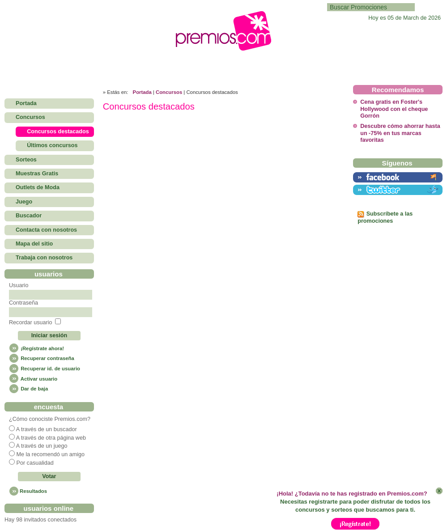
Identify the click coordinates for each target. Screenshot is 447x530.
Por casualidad (34, 463)
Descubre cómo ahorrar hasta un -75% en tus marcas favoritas (400, 133)
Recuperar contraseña (41, 358)
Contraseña (23, 303)
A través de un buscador (46, 429)
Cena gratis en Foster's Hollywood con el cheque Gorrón (394, 109)
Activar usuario (33, 379)
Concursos (169, 92)
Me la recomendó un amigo (50, 454)
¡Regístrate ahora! (36, 348)
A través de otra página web (51, 438)
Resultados (33, 491)
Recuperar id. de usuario (44, 368)
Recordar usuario (30, 322)
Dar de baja (28, 388)
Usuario (18, 285)
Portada (142, 92)
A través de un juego (42, 446)
